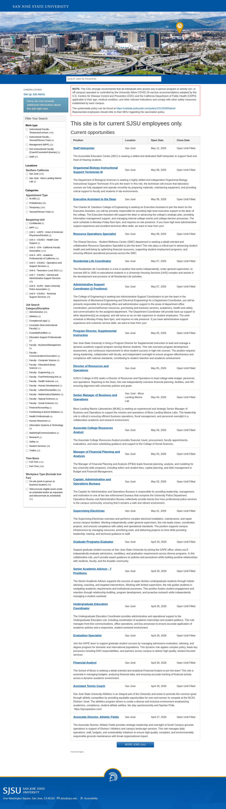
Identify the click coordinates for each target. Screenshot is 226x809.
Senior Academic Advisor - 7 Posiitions (92, 571)
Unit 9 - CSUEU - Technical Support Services (42, 295)
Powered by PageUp (77, 752)
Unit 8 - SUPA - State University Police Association (44, 287)
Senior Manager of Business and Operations (95, 397)
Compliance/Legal (39, 320)
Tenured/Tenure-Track (41, 212)
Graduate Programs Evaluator (93, 541)
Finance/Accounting (40, 407)
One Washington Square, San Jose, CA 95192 (29, 798)
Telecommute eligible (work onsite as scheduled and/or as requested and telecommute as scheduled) (45, 494)
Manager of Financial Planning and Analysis (96, 454)
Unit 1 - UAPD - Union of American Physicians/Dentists (46, 234)
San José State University (41, 6)
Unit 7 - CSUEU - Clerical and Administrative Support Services (44, 278)
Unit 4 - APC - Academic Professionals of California (44, 257)
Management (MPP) (41, 144)
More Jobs (135, 744)
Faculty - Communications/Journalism (44, 354)
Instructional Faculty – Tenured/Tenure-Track (41, 138)
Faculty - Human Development (45, 385)
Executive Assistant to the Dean (94, 199)
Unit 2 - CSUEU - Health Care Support (43, 241)
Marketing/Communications (44, 433)
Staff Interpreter (83, 148)
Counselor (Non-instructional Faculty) (43, 327)
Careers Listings (33, 90)
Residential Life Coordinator (92, 261)
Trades (34, 450)
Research (35, 437)
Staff (33, 156)
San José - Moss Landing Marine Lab (45, 180)
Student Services (39, 446)
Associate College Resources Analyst (93, 430)
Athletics (35, 316)
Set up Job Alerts (34, 94)
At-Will (34, 198)
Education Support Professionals (45, 339)
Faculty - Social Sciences (43, 403)
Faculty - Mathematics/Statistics (46, 394)
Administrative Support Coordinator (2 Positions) (90, 286)
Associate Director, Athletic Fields (96, 717)
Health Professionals (41, 416)
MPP (33, 227)
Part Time (36, 466)
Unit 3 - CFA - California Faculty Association (44, 249)
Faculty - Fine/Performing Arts (45, 377)
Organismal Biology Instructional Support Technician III (95, 170)
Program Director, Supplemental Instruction (94, 333)
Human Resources (40, 420)
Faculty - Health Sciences (43, 381)
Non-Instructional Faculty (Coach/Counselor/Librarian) (44, 151)
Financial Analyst (84, 662)
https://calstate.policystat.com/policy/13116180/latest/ (145, 108)
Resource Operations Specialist (94, 233)
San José (36, 174)
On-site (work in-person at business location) (42, 483)
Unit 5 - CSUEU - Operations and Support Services (45, 264)
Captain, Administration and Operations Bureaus (92, 481)
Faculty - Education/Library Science (42, 366)
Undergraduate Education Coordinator (90, 606)
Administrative (38, 312)
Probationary (37, 203)
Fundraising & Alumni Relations (46, 412)
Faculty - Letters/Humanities (45, 390)
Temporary (37, 207)
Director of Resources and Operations (91, 368)
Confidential (36, 223)
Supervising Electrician (89, 510)
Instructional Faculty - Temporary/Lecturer (41, 131)
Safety (34, 441)
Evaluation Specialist (87, 635)
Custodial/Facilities (40, 333)
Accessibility (91, 798)
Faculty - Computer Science (44, 360)
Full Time (36, 462)
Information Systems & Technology (46, 427)
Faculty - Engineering (41, 372)
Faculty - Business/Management (45, 346)
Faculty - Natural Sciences (43, 399)
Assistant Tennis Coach (89, 686)
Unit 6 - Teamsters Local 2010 (46, 270)
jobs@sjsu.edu (69, 798)
